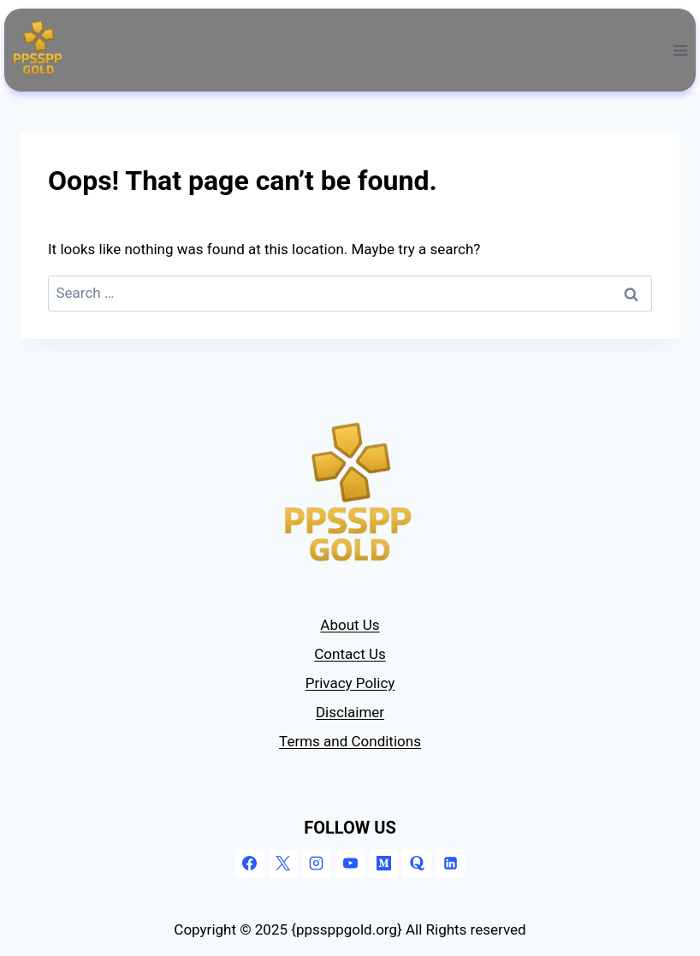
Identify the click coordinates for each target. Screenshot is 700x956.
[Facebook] (249, 863)
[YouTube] (350, 863)
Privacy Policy (350, 683)
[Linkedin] (450, 863)
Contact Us (349, 653)
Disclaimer (350, 712)
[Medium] (383, 863)
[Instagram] (316, 863)
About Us (349, 624)
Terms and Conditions (350, 741)
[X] (283, 863)
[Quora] (416, 863)
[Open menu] (680, 50)
